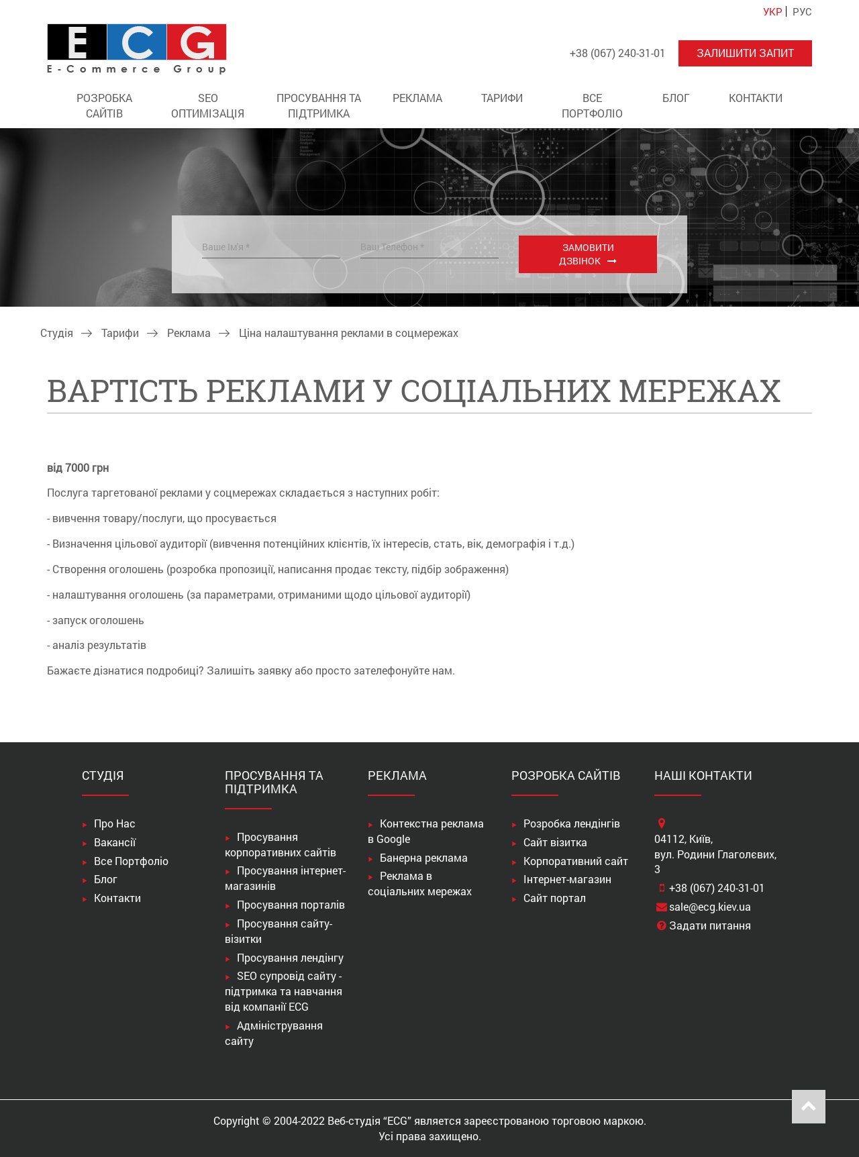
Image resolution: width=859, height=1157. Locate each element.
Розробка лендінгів (571, 823)
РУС (802, 11)
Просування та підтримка (318, 105)
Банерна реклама (424, 857)
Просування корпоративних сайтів (280, 844)
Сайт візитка (555, 842)
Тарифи (502, 98)
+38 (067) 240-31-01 (717, 888)
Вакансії (115, 842)
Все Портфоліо (592, 105)
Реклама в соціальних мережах (420, 883)
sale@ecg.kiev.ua (710, 906)
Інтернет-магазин (567, 879)
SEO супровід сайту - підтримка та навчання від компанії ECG (283, 990)
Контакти (755, 98)
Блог (676, 98)
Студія (56, 332)
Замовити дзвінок (586, 254)
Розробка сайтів (104, 105)
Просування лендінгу (290, 957)
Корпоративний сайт (575, 861)
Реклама (417, 98)
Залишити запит (745, 53)
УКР (772, 11)
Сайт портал (554, 898)
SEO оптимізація (207, 105)
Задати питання (710, 925)
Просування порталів (291, 904)
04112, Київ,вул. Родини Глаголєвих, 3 (715, 854)
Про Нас (115, 823)
